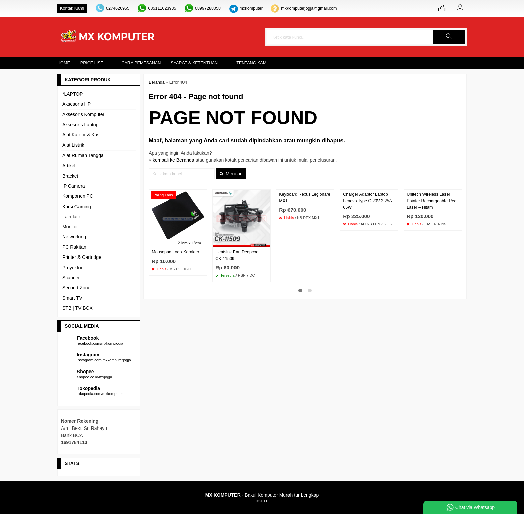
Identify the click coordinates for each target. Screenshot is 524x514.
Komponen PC (77, 196)
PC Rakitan (74, 247)
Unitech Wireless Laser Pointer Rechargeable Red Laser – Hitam (431, 201)
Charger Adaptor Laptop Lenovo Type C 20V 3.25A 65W (367, 201)
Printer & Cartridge (81, 257)
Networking (74, 236)
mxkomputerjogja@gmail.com (309, 8)
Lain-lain (71, 216)
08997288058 (208, 8)
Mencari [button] (231, 173)
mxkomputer (251, 8)
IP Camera (73, 186)
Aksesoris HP (76, 104)
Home (63, 63)
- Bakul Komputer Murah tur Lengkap (262, 495)
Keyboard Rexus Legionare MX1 (304, 197)
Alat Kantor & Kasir (82, 134)
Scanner (71, 277)
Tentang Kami (252, 63)
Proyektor (72, 267)
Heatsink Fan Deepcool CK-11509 (237, 255)
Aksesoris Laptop (80, 124)
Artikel (68, 165)
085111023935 (162, 8)
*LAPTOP (72, 94)
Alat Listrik (73, 145)
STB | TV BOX (77, 308)
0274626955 (117, 8)
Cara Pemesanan (141, 63)
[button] (449, 37)
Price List (91, 63)
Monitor (70, 226)
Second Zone (76, 287)
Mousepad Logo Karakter (175, 252)
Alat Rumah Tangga (83, 155)
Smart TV (72, 298)
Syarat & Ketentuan (194, 63)
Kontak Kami (72, 8)
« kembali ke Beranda (171, 160)
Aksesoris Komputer (83, 114)
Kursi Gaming (76, 206)
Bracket (70, 176)
